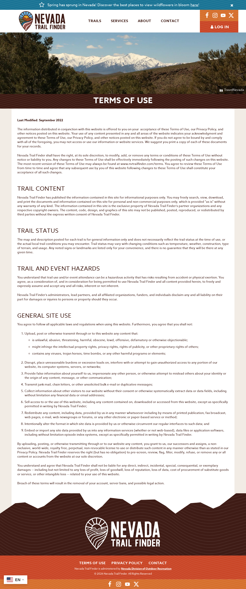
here (194, 4)
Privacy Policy (127, 563)
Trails (94, 20)
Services (119, 20)
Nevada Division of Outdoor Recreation (146, 569)
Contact (170, 20)
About (144, 20)
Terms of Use (92, 563)
